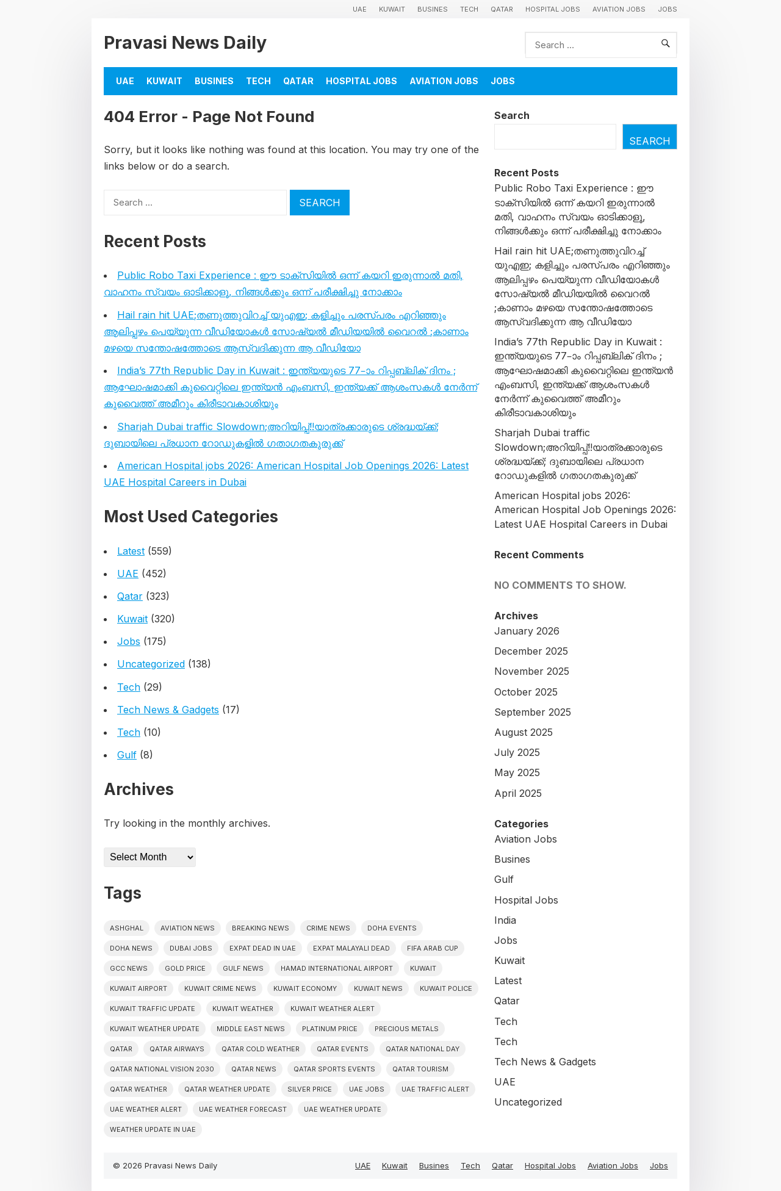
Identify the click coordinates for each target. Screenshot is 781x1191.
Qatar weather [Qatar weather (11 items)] (138, 1089)
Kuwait (392, 9)
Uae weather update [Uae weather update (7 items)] (342, 1109)
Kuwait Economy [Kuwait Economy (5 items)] (305, 988)
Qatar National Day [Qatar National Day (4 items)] (422, 1049)
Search (512, 115)
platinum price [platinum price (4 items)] (330, 1028)
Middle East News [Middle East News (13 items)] (251, 1028)
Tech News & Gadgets (168, 709)
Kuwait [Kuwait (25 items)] (423, 968)
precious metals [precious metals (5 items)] (407, 1028)
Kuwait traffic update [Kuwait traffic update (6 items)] (152, 1008)
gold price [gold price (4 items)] (185, 968)
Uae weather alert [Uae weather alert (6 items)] (146, 1109)
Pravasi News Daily (185, 42)
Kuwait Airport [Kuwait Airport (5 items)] (138, 988)
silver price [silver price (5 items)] (309, 1089)
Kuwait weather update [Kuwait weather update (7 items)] (155, 1028)
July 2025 (517, 752)
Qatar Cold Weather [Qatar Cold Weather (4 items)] (260, 1049)
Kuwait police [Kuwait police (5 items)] (446, 988)
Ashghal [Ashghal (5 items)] (126, 928)
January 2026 (527, 631)
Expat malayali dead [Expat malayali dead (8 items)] (351, 948)
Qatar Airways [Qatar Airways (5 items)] (176, 1049)
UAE (360, 9)
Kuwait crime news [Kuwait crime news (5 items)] (220, 988)
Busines (432, 9)
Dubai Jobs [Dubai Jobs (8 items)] (191, 948)
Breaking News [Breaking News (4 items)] (260, 928)
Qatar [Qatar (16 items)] (121, 1049)
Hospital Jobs (552, 9)
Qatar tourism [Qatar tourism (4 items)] (420, 1069)
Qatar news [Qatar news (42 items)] (253, 1069)
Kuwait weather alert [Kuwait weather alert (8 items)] (332, 1008)
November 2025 (531, 671)
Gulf (127, 755)
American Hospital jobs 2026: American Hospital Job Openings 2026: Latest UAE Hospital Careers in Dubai (585, 509)
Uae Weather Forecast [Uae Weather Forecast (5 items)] (243, 1109)
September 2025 (532, 712)
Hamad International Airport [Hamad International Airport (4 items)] (337, 968)
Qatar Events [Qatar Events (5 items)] (343, 1049)
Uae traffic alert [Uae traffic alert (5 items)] (435, 1089)
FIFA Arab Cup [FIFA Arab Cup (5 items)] (432, 948)
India (505, 920)
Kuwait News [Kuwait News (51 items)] (378, 988)
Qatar (502, 9)
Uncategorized (151, 664)
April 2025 (518, 793)
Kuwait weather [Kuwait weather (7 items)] (242, 1008)
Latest (131, 551)
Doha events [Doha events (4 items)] (392, 928)
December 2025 (531, 651)
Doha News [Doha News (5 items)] (131, 948)
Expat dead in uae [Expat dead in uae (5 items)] (262, 948)
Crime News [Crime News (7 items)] (328, 928)
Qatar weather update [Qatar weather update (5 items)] (227, 1089)
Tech (469, 9)
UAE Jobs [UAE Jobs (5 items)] (366, 1089)
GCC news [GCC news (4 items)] (129, 968)
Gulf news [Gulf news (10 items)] (243, 968)
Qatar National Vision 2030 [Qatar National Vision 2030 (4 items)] (162, 1069)
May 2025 (517, 772)
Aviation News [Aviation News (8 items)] (187, 928)
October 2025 (526, 692)
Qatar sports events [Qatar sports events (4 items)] (334, 1069)
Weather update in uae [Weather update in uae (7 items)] (153, 1129)
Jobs (667, 9)
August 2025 (523, 732)
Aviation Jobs (619, 9)
